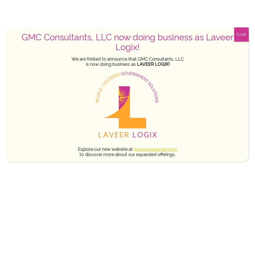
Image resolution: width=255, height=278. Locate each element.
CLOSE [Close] (241, 34)
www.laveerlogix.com (155, 149)
